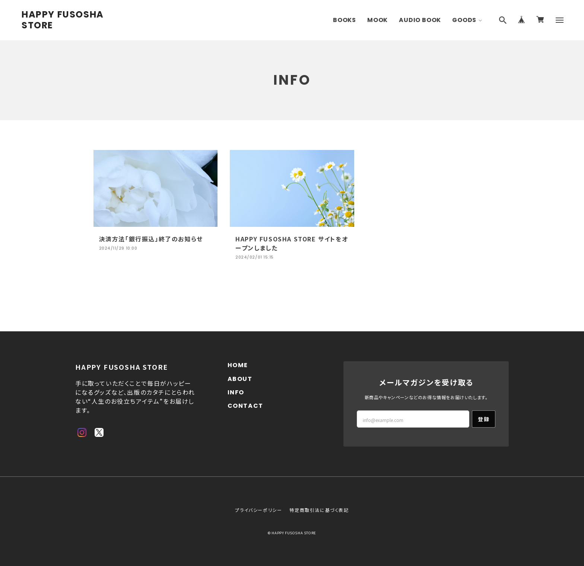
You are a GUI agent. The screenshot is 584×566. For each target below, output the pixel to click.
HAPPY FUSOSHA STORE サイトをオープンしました (291, 243)
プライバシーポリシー (258, 510)
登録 (483, 419)
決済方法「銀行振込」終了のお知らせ (151, 238)
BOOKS (344, 20)
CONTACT (245, 405)
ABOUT (240, 378)
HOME (238, 365)
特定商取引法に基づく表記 (319, 510)
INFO (236, 392)
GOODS (464, 20)
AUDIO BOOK (420, 20)
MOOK (377, 20)
